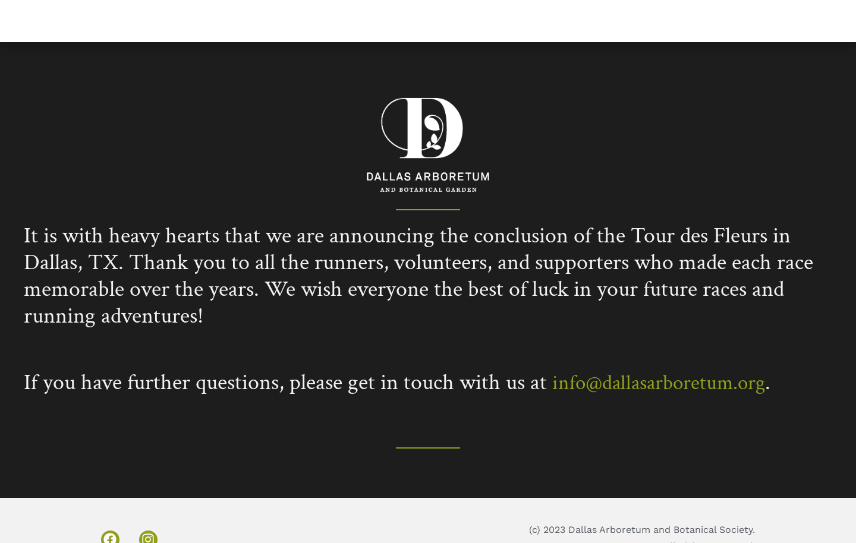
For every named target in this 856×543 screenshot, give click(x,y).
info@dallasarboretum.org (668, 382)
